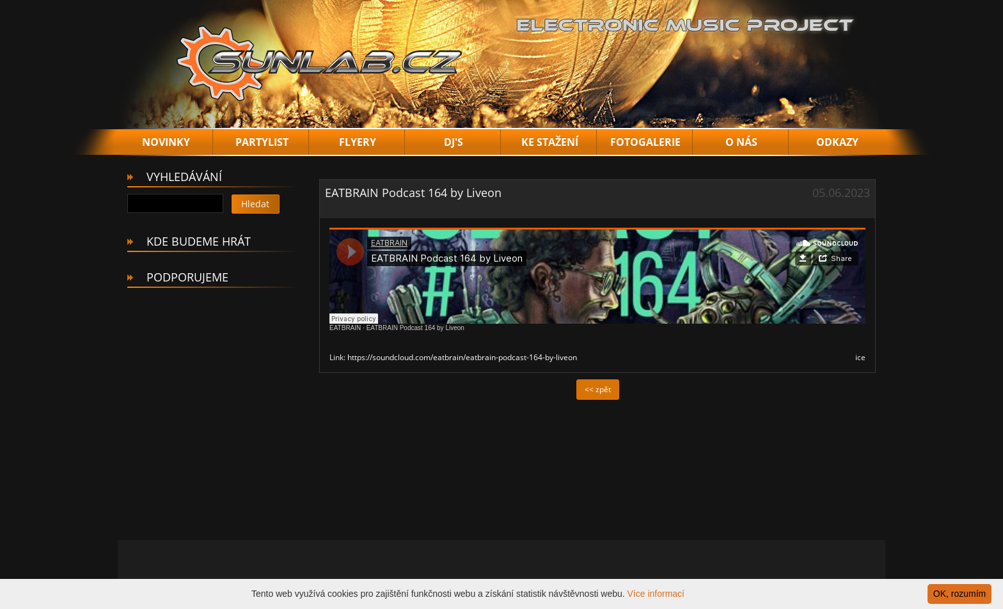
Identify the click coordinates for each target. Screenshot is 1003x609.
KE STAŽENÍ (549, 142)
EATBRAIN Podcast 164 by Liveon (415, 327)
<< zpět (598, 389)
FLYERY (357, 142)
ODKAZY (837, 142)
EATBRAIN (345, 327)
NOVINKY (166, 142)
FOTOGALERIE (645, 142)
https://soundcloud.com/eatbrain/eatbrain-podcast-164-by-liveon (462, 357)
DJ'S (453, 142)
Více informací (656, 594)
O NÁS (741, 142)
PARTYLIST (261, 142)
